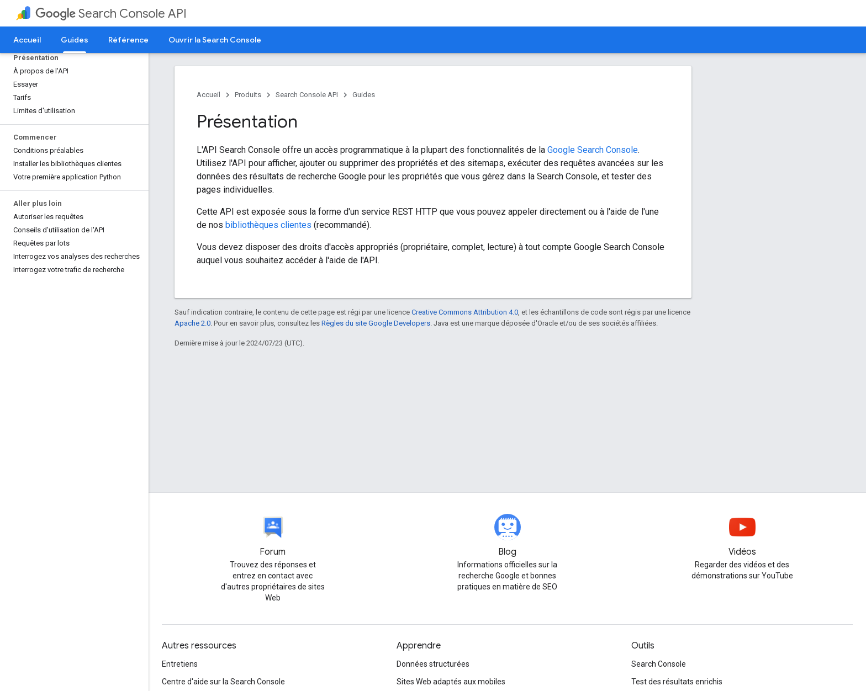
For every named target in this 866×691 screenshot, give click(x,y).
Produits (248, 95)
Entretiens (180, 664)
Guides (363, 95)
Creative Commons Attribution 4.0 (464, 312)
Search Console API (111, 13)
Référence (128, 40)
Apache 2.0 (192, 323)
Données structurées (433, 664)
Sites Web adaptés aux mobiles (451, 681)
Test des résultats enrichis (676, 681)
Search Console (658, 664)
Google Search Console (592, 150)
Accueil (27, 40)
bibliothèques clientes (269, 225)
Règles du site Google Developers (375, 323)
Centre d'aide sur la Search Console (223, 681)
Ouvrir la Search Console (214, 40)
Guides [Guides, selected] (74, 40)
